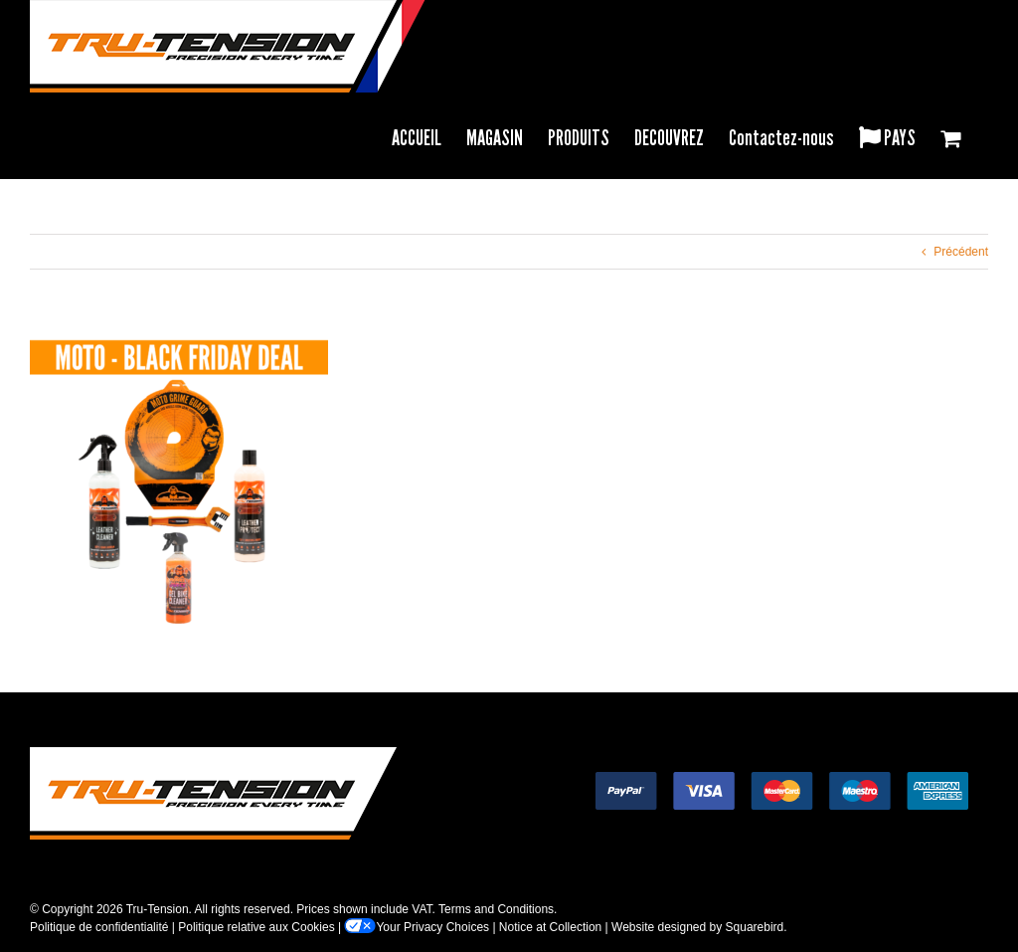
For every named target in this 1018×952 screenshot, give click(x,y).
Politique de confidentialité (99, 927)
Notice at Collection (550, 927)
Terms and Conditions (496, 909)
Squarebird (755, 927)
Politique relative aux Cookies (256, 927)
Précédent (960, 252)
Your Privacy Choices (416, 927)
